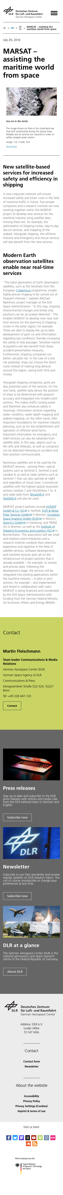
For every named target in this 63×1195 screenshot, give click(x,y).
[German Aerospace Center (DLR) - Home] (24, 12)
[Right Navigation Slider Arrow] (53, 103)
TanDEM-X (9, 498)
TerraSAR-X (37, 494)
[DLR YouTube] (33, 1139)
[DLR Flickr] (52, 1139)
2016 (20, 28)
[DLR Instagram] (46, 1139)
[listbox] (12, 28)
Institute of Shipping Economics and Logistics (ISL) (29, 529)
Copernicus (23, 290)
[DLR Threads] (27, 1139)
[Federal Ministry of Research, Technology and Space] (31, 1177)
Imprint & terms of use (32, 1111)
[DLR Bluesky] (15, 1139)
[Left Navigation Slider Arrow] (11, 103)
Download (11, 146)
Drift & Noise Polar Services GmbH (30, 513)
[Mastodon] (21, 1139)
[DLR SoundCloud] (28, 1145)
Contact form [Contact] (31, 1061)
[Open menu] (54, 12)
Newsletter (31, 1066)
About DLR (15, 972)
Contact (12, 705)
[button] (31, 119)
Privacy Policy (31, 1101)
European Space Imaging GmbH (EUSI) (31, 517)
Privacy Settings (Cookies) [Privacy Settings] (31, 1106)
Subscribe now (17, 817)
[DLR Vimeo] (40, 1139)
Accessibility (31, 1096)
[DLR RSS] (34, 1145)
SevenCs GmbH (13, 523)
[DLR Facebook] (8, 1139)
